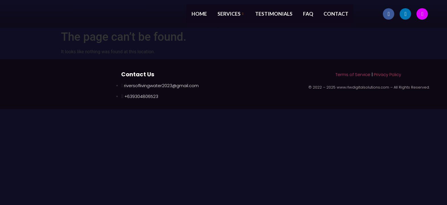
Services (231, 14)
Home (198, 14)
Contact (340, 14)
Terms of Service (353, 74)
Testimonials (275, 14)
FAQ (311, 14)
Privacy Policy (387, 74)
